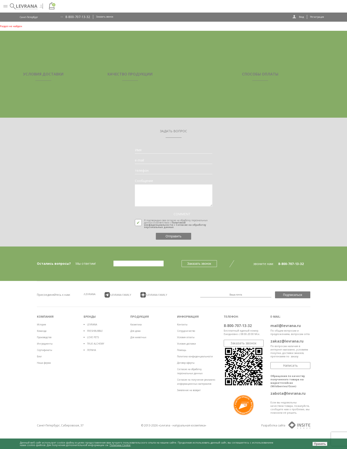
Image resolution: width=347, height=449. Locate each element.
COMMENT (182, 214)
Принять (320, 444)
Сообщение (144, 181)
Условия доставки (186, 343)
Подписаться (292, 295)
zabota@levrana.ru (288, 393)
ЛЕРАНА (91, 350)
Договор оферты (186, 362)
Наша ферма (44, 362)
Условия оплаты (186, 337)
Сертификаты (44, 350)
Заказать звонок (104, 16)
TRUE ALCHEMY (95, 343)
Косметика (136, 324)
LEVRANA (92, 324)
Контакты (182, 324)
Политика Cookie (120, 445)
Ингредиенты (45, 343)
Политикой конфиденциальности (164, 223)
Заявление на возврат (189, 390)
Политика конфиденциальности (195, 356)
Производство (44, 337)
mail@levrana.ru (285, 326)
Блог (39, 356)
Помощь (181, 350)
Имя (138, 150)
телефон (142, 171)
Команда (41, 330)
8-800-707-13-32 (77, 17)
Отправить (173, 236)
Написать (290, 365)
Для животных (138, 337)
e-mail (139, 160)
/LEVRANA (89, 294)
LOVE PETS (93, 337)
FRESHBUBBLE (95, 330)
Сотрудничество (186, 330)
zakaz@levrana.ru (286, 341)
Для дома (135, 330)
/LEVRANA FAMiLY (118, 295)
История (41, 324)
